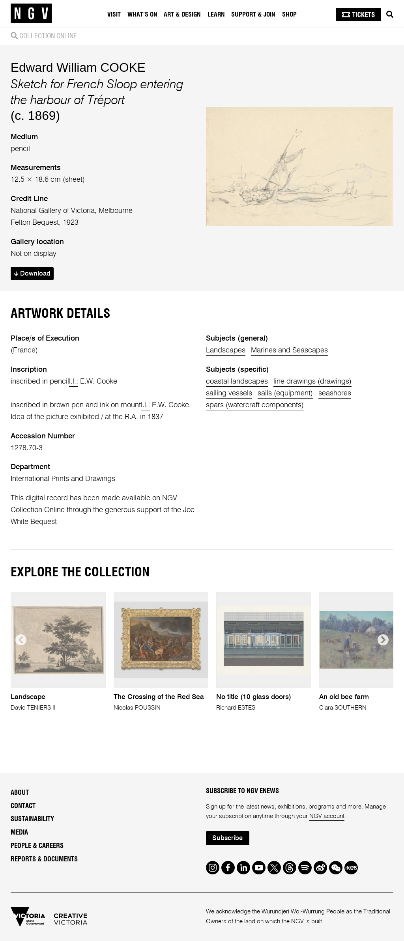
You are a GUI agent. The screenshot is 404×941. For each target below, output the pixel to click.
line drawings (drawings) (312, 381)
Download (32, 273)
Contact (23, 806)
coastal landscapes (237, 381)
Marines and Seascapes (289, 350)
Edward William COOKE (78, 67)
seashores (334, 393)
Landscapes (225, 350)
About (20, 793)
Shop (289, 14)
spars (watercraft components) (255, 405)
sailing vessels (229, 393)
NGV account (326, 816)
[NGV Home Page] (31, 13)
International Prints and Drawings (63, 479)
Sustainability (32, 819)
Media (19, 832)
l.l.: (73, 381)
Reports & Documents (44, 859)
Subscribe (227, 838)
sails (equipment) (285, 393)
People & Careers (37, 846)
